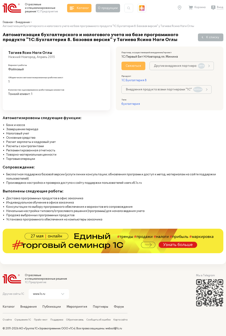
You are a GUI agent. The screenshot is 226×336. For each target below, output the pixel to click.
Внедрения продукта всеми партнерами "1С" (164, 89)
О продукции (108, 8)
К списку (212, 37)
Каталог (9, 307)
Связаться (133, 66)
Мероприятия (77, 307)
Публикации (51, 307)
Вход (220, 7)
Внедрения (23, 22)
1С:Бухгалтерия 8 (134, 80)
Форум (119, 307)
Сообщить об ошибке (98, 319)
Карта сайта (120, 319)
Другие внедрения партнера (179, 66)
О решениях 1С (22, 319)
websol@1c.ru (113, 328)
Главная (8, 22)
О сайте (7, 319)
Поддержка (56, 319)
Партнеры (100, 307)
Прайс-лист (40, 319)
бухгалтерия (130, 104)
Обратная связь (75, 319)
